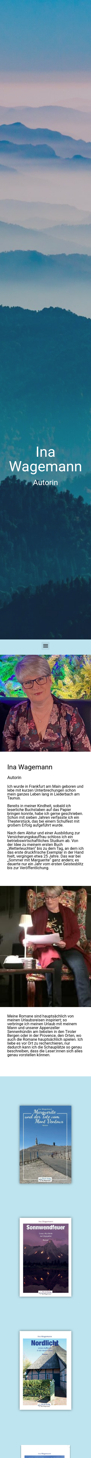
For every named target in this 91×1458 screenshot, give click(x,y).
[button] (45, 646)
